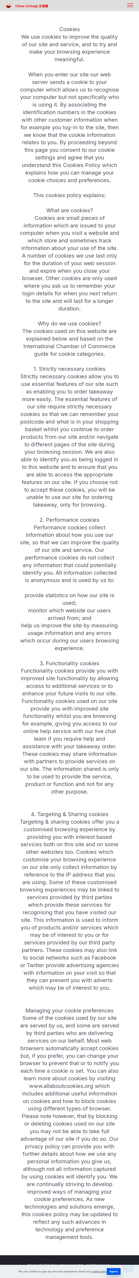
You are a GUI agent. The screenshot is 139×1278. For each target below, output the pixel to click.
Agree (113, 1271)
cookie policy (99, 1271)
